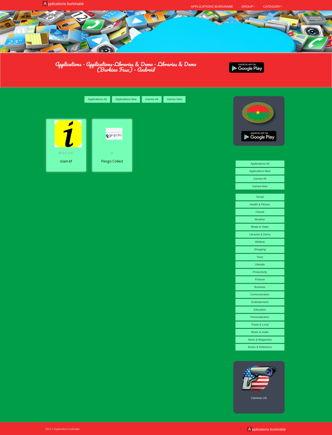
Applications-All (97, 99)
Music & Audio (259, 332)
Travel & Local (260, 324)
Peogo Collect (112, 161)
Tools (260, 257)
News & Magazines (260, 339)
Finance (260, 279)
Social (260, 196)
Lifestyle (260, 264)
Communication (259, 294)
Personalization (259, 317)
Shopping (260, 249)
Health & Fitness (260, 204)
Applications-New (126, 99)
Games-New (174, 99)
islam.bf (66, 161)
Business (260, 287)
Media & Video (260, 226)
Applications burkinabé (64, 3)
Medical (260, 241)
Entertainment (259, 302)
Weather (260, 219)
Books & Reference (260, 347)
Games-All (151, 99)
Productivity (260, 272)
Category (273, 6)
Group (248, 6)
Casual (260, 211)
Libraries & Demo (259, 234)
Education (260, 309)
